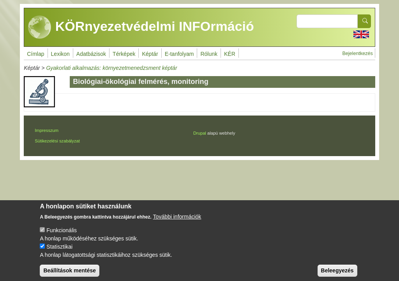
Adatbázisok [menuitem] (91, 54)
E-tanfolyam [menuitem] (179, 54)
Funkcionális (61, 236)
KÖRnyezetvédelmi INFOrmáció (141, 27)
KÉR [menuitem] (229, 54)
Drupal (199, 133)
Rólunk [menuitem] (208, 54)
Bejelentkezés (357, 53)
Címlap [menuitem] (35, 54)
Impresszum (46, 130)
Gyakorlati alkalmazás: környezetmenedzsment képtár (111, 68)
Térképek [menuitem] (124, 54)
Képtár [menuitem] (150, 54)
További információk (177, 222)
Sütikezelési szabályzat (57, 141)
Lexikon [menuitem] (60, 54)
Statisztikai (59, 252)
